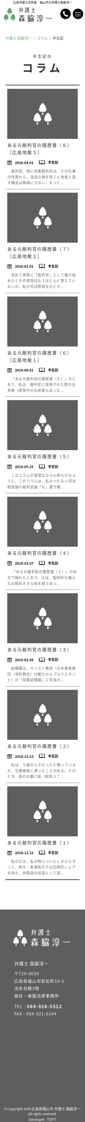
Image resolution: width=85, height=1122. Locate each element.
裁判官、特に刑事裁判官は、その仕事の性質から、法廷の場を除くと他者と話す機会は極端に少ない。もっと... (41, 176)
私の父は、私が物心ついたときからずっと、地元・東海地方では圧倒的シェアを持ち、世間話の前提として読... (41, 866)
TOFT (51, 1119)
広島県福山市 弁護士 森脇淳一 (56, 1108)
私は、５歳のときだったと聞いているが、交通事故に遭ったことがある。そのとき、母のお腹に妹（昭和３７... (41, 770)
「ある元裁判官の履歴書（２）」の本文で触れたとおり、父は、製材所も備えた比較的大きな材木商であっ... (42, 577)
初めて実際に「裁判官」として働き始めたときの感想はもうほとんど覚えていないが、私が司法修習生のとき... (41, 280)
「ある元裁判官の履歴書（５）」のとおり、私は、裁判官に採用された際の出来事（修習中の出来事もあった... (41, 384)
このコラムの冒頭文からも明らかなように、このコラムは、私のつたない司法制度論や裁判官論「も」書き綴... (41, 480)
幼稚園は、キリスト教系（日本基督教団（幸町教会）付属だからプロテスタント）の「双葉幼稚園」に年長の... (41, 673)
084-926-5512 (44, 1006)
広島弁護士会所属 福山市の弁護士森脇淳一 (42, 2)
